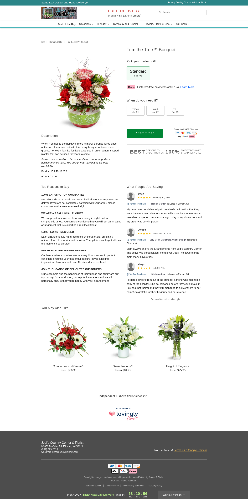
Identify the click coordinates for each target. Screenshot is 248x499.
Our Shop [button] (183, 24)
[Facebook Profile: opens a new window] (189, 443)
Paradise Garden (158, 204)
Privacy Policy (112, 486)
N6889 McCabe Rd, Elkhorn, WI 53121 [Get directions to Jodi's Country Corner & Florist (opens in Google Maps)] (62, 446)
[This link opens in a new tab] (124, 414)
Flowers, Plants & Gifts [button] (159, 24)
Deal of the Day (67, 24)
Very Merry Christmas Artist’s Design (168, 240)
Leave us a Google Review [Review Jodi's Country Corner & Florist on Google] (190, 450)
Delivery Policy (155, 486)
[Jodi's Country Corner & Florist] (66, 13)
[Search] (182, 12)
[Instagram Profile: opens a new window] (181, 443)
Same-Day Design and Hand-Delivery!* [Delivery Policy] (64, 2)
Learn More (187, 87)
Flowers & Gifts (55, 42)
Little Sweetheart (158, 274)
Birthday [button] (103, 24)
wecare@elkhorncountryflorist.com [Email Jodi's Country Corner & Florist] (59, 452)
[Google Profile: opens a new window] (196, 443)
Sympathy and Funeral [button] (127, 24)
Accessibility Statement (133, 486)
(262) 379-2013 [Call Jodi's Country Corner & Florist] (49, 449)
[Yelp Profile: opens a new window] (204, 443)
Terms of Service (93, 486)
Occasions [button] (86, 24)
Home (42, 42)
